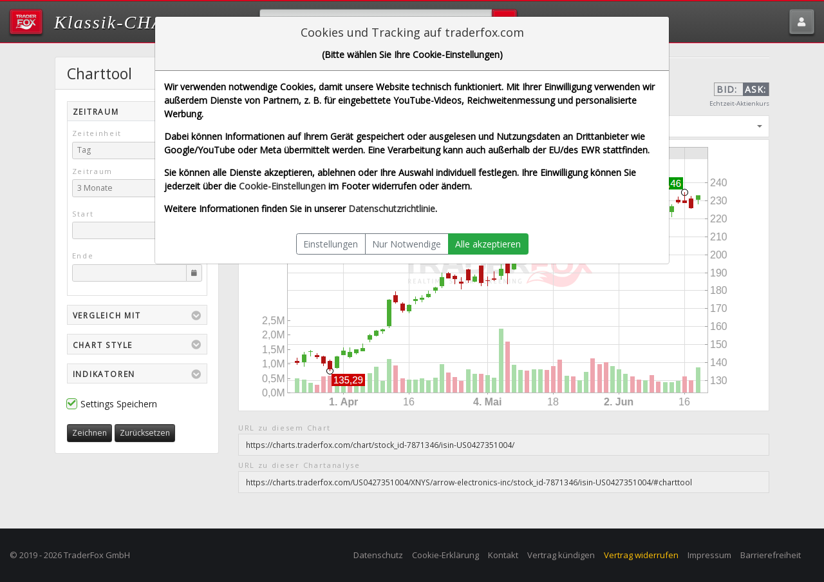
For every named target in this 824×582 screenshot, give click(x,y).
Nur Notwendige (406, 244)
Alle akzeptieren (488, 244)
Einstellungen (330, 244)
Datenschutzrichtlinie (391, 208)
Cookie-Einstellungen (282, 186)
